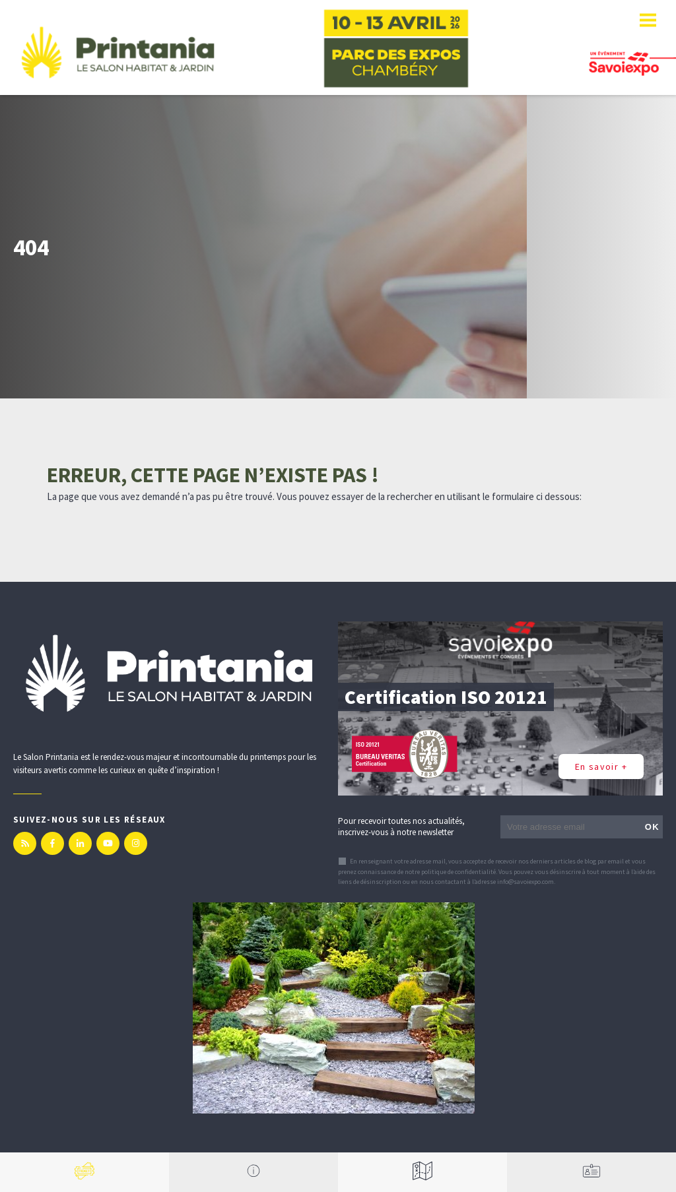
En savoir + (601, 766)
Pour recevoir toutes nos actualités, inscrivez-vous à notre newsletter (401, 826)
